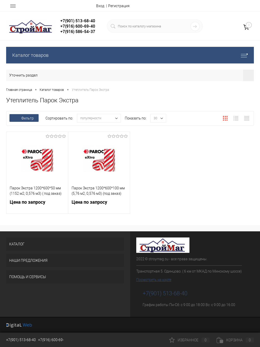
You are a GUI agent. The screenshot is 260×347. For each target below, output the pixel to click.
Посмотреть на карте (153, 280)
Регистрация (119, 6)
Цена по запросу (37, 205)
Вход (100, 6)
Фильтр (24, 118)
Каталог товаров (130, 55)
